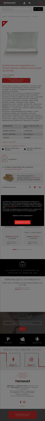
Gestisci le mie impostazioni (22, 215)
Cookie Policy (10, 207)
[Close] (42, 198)
